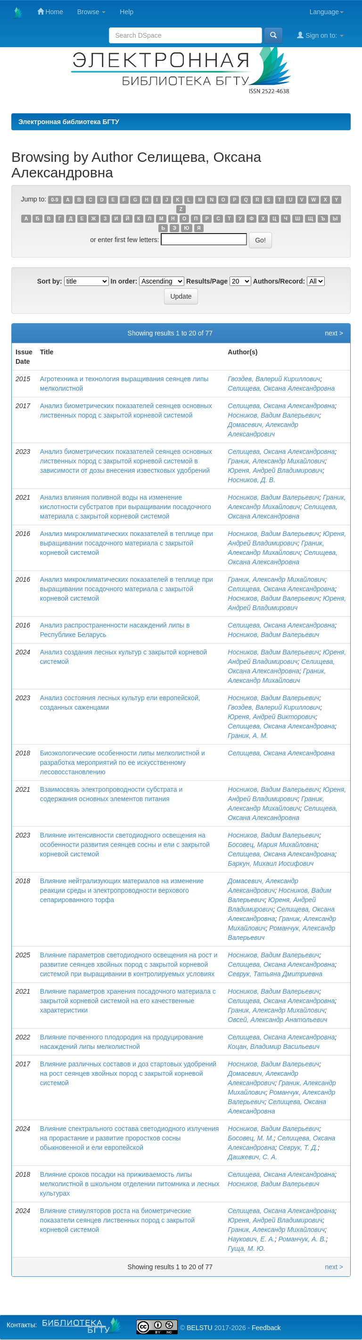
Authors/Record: (279, 281)
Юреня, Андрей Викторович (271, 716)
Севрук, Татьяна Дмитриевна (275, 974)
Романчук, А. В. (302, 1239)
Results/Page (207, 281)
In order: (124, 281)
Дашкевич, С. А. (252, 1157)
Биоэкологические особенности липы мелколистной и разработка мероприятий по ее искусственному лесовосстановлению (122, 762)
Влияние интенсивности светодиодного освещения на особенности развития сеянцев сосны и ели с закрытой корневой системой (125, 844)
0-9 (54, 199)
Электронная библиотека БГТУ (68, 122)
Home (50, 12)
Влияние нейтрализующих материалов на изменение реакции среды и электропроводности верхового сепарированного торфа (122, 890)
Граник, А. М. (248, 735)
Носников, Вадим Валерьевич (273, 415)
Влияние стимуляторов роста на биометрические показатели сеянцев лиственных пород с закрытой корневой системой (117, 1220)
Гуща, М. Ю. (246, 1248)
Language (327, 12)
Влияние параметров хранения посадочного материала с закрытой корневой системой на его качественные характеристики (128, 1001)
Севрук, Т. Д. (298, 1147)
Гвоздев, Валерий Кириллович (274, 379)
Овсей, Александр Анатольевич (277, 1019)
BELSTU (199, 1328)
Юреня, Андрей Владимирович (275, 470)
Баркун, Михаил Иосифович (270, 863)
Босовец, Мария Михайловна (272, 844)
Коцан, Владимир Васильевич (273, 1046)
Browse (91, 12)
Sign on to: (320, 35)
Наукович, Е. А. (251, 1239)
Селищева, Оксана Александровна (281, 388)
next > (334, 333)
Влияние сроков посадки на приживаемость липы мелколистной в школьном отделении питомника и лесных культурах (130, 1184)
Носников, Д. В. (251, 480)
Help (126, 12)
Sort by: (49, 281)
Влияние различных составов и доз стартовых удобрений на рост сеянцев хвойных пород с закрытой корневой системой (128, 1073)
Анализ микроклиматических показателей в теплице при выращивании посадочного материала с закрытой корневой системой (126, 543)
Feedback (266, 1328)
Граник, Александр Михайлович (276, 461)
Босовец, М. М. (250, 1138)
